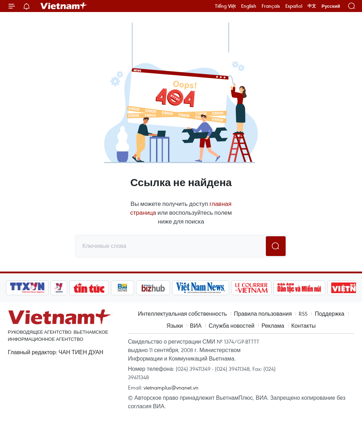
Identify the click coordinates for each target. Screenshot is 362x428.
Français (271, 6)
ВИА (196, 325)
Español (293, 6)
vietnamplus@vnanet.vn (171, 387)
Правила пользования (263, 313)
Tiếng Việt (225, 6)
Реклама (273, 325)
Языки (175, 325)
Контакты (303, 325)
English (248, 6)
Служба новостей (232, 325)
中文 (312, 6)
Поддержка (329, 313)
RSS (303, 313)
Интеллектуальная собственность (182, 313)
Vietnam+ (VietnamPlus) (63, 6)
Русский (330, 6)
